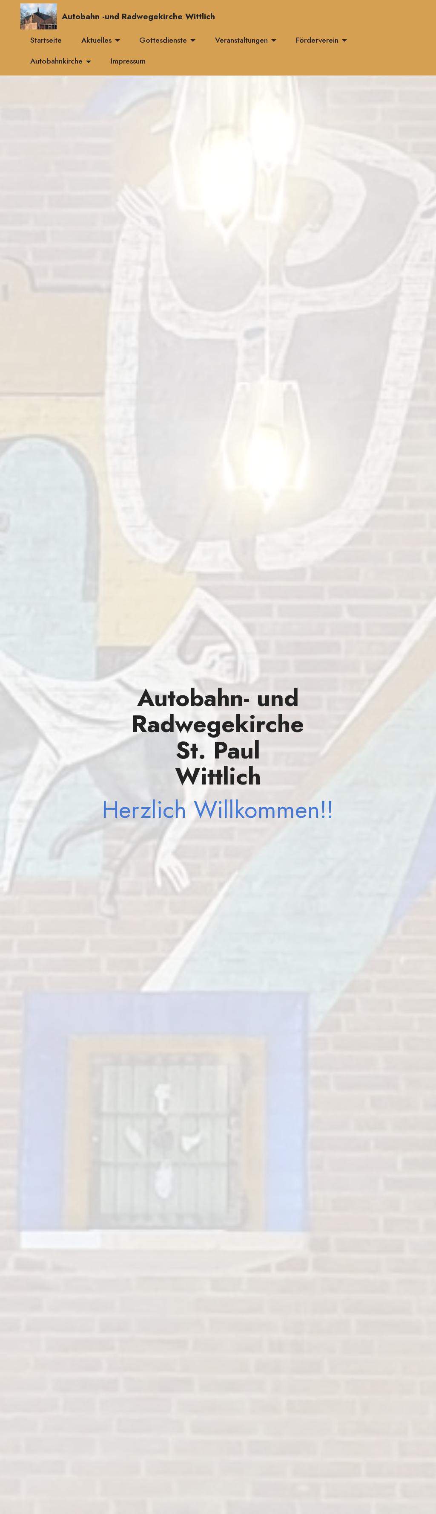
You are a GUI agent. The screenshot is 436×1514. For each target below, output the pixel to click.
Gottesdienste (163, 40)
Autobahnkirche (56, 61)
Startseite (46, 40)
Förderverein (317, 40)
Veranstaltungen (241, 40)
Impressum (128, 61)
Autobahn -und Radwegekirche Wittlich (138, 16)
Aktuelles (96, 40)
